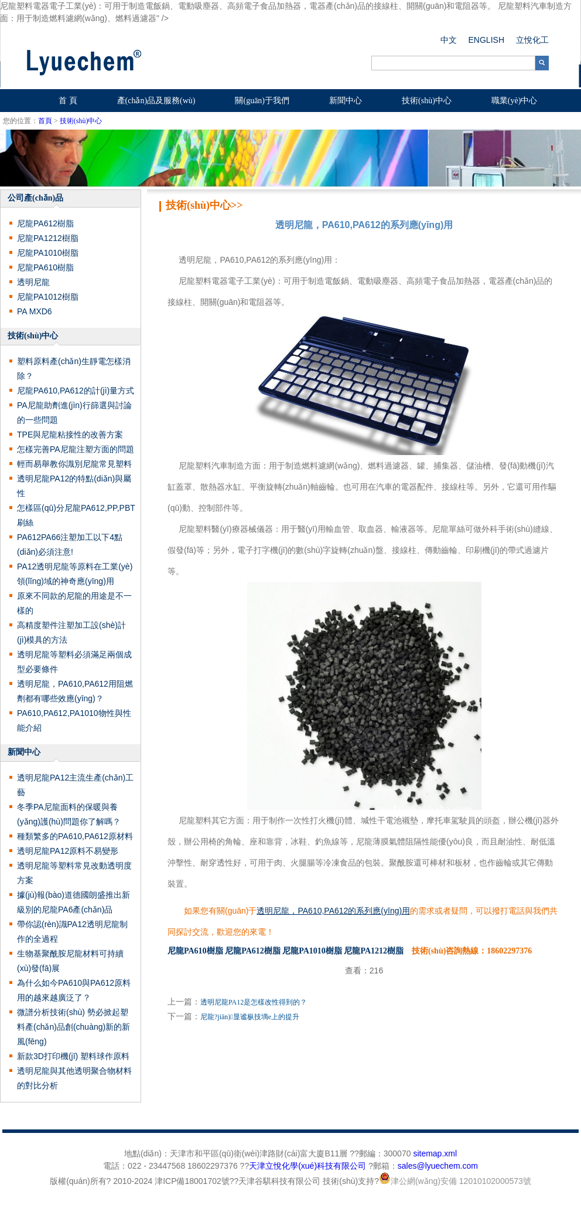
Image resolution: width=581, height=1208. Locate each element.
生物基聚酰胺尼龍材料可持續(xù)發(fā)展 (70, 961)
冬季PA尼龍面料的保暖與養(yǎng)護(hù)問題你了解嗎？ (69, 814)
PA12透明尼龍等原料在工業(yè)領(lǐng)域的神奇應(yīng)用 (74, 574)
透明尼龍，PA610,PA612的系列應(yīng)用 (333, 910)
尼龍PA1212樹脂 (47, 238)
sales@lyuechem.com (438, 1165)
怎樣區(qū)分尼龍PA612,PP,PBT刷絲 (76, 515)
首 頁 (68, 100)
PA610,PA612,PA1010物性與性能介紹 (74, 720)
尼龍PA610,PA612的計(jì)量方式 (75, 390)
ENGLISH (486, 40)
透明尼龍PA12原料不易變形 (67, 851)
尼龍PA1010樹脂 (47, 252)
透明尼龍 (33, 282)
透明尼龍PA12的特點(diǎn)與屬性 (74, 486)
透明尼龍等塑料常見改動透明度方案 (74, 873)
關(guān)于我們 (262, 100)
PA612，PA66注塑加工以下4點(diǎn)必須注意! (69, 544)
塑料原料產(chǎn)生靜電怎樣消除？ (74, 369)
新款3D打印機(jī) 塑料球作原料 (73, 1056)
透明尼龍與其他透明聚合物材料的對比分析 (74, 1078)
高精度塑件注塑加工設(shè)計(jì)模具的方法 (71, 632)
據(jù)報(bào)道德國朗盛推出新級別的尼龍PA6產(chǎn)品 (73, 902)
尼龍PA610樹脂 (45, 267)
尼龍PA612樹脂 (45, 223)
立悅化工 (532, 40)
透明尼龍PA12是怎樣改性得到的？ (253, 1002)
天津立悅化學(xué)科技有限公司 (307, 1165)
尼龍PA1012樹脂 (47, 296)
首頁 (45, 121)
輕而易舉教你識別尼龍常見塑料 (74, 464)
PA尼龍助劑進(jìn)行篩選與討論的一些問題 (74, 413)
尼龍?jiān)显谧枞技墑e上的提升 (249, 1017)
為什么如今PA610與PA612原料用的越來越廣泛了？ (74, 990)
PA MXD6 (34, 311)
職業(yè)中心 (514, 100)
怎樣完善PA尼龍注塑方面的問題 (75, 449)
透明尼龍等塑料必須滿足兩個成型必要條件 (74, 662)
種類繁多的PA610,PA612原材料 (75, 836)
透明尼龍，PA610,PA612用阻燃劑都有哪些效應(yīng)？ (75, 691)
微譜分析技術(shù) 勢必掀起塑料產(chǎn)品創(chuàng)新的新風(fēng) (73, 1026)
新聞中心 (345, 100)
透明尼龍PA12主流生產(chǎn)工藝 (75, 785)
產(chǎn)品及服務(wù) (156, 100)
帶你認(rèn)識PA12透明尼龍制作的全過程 (72, 931)
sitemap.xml (435, 1153)
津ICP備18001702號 (192, 1181)
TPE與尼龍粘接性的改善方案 (70, 434)
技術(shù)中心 (427, 100)
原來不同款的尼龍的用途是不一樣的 (74, 603)
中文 (448, 40)
